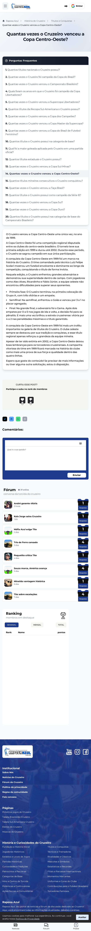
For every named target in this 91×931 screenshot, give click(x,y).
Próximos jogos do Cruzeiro (16, 812)
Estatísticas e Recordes (59, 866)
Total (61, 625)
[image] (80, 443)
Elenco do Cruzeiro (12, 826)
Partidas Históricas (12, 861)
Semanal (11, 625)
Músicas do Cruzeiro (12, 831)
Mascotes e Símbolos (59, 861)
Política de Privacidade (27, 918)
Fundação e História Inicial (16, 846)
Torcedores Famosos (58, 891)
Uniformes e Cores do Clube (62, 881)
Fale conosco (9, 797)
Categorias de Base (12, 876)
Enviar (77, 475)
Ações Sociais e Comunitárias (17, 891)
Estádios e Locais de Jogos (16, 856)
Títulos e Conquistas (58, 846)
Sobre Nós (7, 772)
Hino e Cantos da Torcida (15, 881)
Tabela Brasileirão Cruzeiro (16, 817)
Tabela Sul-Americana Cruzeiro (18, 822)
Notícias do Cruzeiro (13, 777)
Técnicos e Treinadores (59, 851)
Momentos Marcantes (59, 876)
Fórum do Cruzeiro (12, 782)
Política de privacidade (14, 787)
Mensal (37, 625)
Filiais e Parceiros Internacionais (64, 871)
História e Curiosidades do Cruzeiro (26, 842)
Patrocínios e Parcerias (14, 871)
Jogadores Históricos (13, 851)
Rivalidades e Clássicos (59, 856)
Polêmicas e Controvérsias (16, 886)
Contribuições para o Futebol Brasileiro (68, 886)
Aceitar (82, 917)
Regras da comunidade (15, 792)
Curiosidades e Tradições (15, 866)
